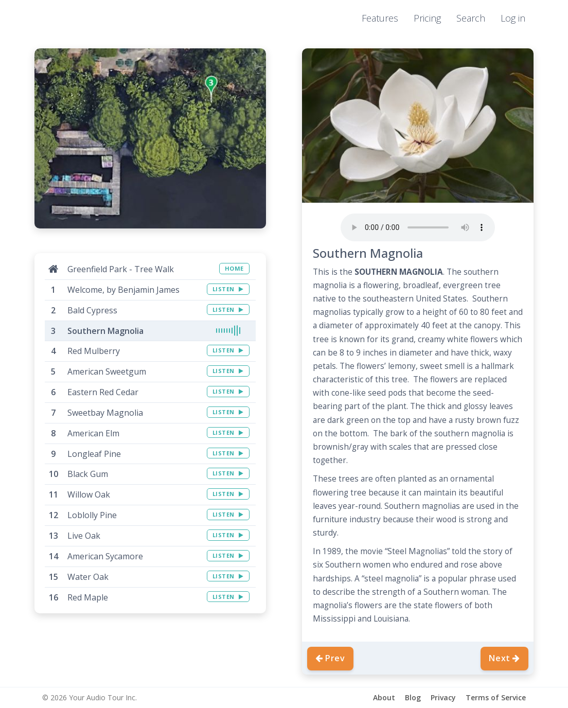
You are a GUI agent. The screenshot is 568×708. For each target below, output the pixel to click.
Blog (413, 697)
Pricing (427, 18)
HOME (234, 268)
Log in (513, 18)
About (384, 697)
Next (504, 658)
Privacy (443, 697)
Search (470, 18)
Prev (330, 658)
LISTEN (228, 289)
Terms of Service (496, 697)
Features (380, 18)
